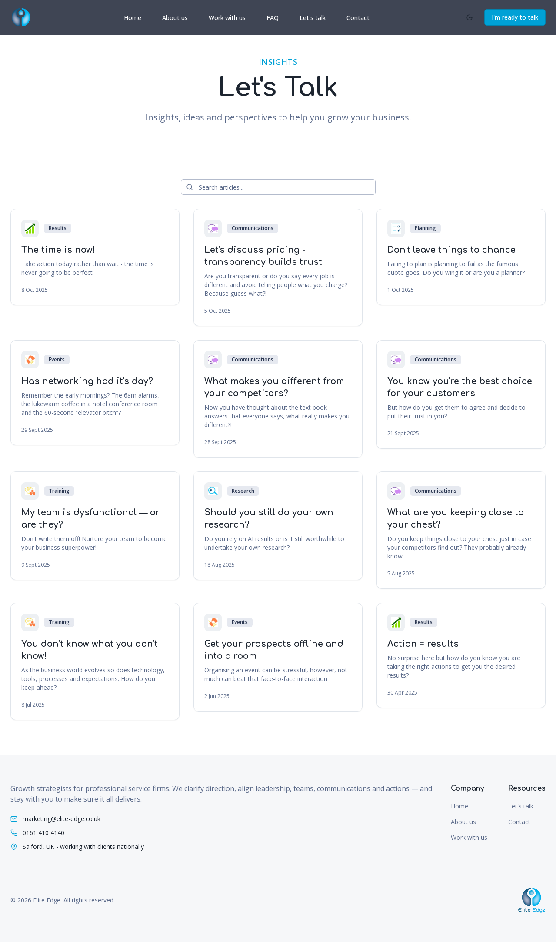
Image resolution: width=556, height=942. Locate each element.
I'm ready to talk (515, 17)
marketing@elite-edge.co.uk (61, 819)
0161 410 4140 (43, 832)
